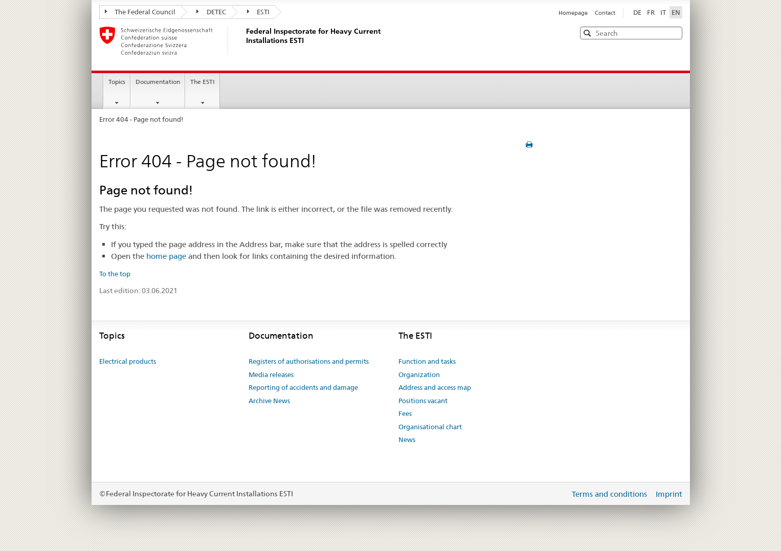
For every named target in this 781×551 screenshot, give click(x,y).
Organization (419, 374)
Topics (116, 81)
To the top (114, 274)
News (406, 439)
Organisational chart (430, 427)
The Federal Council (140, 12)
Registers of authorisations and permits (309, 361)
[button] (673, 32)
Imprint (669, 494)
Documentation (158, 81)
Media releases (271, 374)
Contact (605, 12)
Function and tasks (427, 361)
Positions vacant (423, 400)
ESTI (258, 12)
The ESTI (202, 81)
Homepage (574, 12)
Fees (405, 413)
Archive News (269, 400)
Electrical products (127, 361)
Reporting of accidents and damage (303, 387)
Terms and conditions (610, 494)
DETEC (211, 12)
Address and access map (434, 387)
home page (166, 256)
